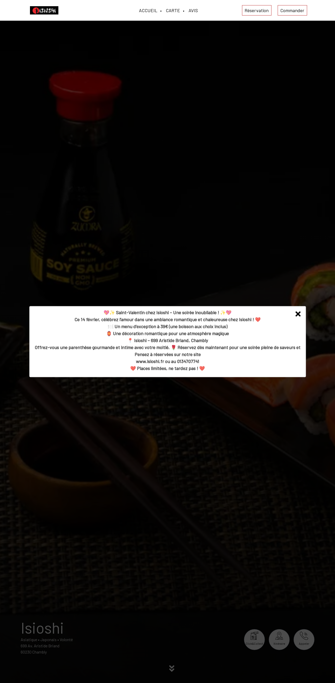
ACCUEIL (148, 10)
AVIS (193, 10)
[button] (298, 314)
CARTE (173, 10)
